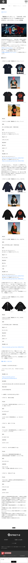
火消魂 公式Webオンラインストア (9, 52)
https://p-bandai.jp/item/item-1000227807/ (13, 158)
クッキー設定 (14, 543)
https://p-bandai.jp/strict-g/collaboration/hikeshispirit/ (9, 377)
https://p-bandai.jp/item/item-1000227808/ (13, 160)
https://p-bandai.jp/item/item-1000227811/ (13, 278)
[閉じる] (27, 559)
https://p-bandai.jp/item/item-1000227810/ (13, 276)
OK (13, 561)
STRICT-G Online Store (7, 48)
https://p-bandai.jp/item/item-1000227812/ (13, 347)
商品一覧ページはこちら (6, 361)
